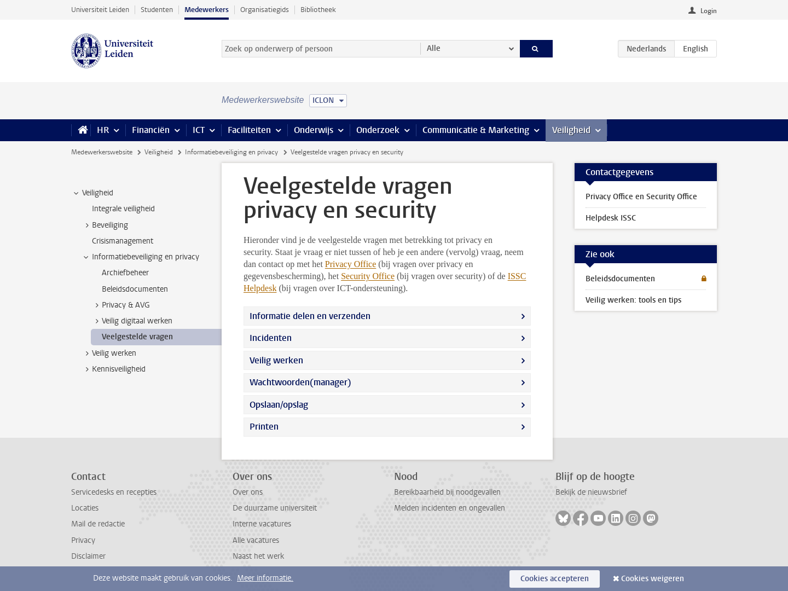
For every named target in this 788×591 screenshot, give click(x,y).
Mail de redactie (98, 524)
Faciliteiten (249, 130)
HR (103, 130)
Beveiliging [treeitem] (105, 225)
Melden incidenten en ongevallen (449, 508)
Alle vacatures (256, 540)
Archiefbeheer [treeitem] (125, 273)
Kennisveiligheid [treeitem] (114, 369)
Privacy (83, 540)
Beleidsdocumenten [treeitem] (135, 289)
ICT (199, 130)
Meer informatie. (265, 578)
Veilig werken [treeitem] (109, 353)
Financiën (151, 130)
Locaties (85, 508)
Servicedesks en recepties (114, 492)
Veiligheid (571, 130)
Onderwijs (313, 130)
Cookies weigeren (652, 578)
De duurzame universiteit (275, 508)
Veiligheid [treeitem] (92, 193)
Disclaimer (88, 556)
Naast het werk (258, 556)
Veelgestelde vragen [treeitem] (137, 337)
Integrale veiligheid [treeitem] (123, 209)
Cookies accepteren (554, 578)
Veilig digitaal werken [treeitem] (131, 321)
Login (708, 11)
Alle (434, 48)
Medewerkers (206, 9)
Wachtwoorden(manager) (300, 382)
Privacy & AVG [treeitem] (120, 305)
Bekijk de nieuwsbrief (591, 492)
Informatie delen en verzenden (310, 316)
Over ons (248, 492)
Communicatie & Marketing (475, 130)
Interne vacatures (262, 524)
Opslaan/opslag (279, 404)
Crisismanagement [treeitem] (122, 241)
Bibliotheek (318, 9)
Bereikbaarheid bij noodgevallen (447, 492)
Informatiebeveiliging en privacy (231, 152)
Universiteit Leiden (100, 9)
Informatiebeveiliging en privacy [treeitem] (140, 257)
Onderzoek (377, 130)
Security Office (368, 276)
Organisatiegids (264, 9)
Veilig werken (276, 360)
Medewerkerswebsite (101, 152)
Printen (264, 426)
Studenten (157, 9)
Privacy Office (350, 264)
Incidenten (271, 338)
